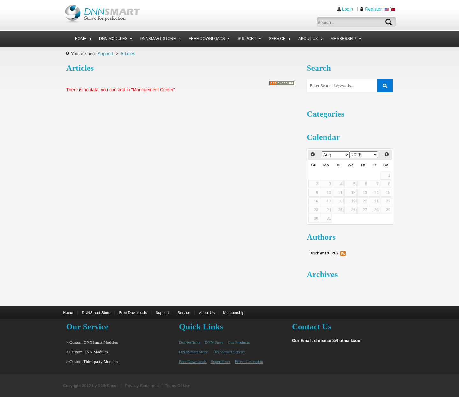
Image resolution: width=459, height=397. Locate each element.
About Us (207, 313)
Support (105, 53)
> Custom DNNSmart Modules (92, 342)
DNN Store (214, 342)
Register (373, 8)
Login (347, 8)
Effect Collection (249, 361)
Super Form (220, 361)
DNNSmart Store (96, 313)
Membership (233, 313)
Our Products (239, 342)
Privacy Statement (142, 385)
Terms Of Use (177, 385)
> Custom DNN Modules (87, 351)
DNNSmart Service (229, 351)
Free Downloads (133, 313)
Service (184, 313)
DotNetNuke (189, 342)
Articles (127, 53)
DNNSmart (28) (323, 253)
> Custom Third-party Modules (92, 361)
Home (68, 313)
